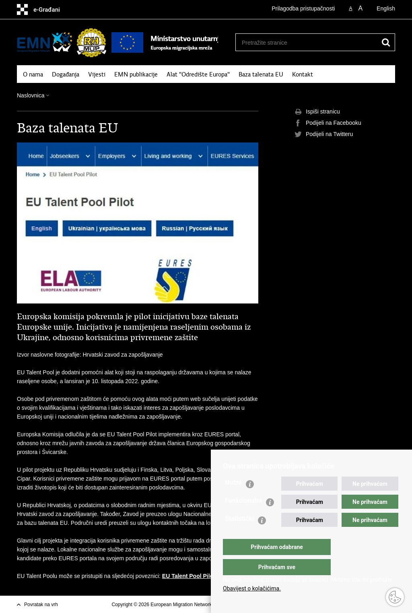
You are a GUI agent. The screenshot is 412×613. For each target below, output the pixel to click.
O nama (33, 74)
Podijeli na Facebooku (328, 123)
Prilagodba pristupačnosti (303, 8)
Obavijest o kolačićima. (252, 588)
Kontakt (302, 74)
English (386, 8)
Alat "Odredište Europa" (198, 74)
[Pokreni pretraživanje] (386, 42)
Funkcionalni (243, 516)
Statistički (239, 535)
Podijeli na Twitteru (324, 134)
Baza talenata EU (261, 74)
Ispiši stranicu (317, 112)
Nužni (233, 498)
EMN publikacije (136, 74)
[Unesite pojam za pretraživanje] (306, 42)
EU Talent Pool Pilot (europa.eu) (204, 576)
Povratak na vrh (41, 604)
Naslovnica (30, 95)
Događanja (65, 74)
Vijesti (96, 74)
